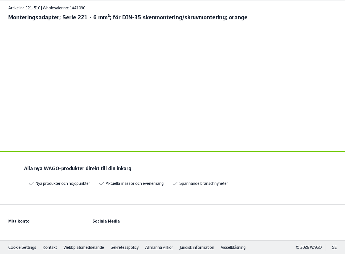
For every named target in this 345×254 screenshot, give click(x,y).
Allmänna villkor (159, 247)
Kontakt (50, 247)
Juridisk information (197, 247)
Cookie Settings (22, 247)
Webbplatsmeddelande (83, 247)
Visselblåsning (233, 247)
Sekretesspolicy (125, 247)
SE (334, 247)
